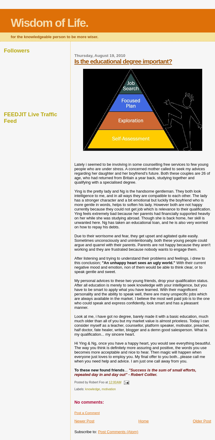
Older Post (202, 421)
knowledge (92, 389)
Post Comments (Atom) (118, 432)
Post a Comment (87, 413)
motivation (109, 389)
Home (143, 421)
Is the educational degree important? (123, 61)
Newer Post (84, 421)
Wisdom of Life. (49, 22)
